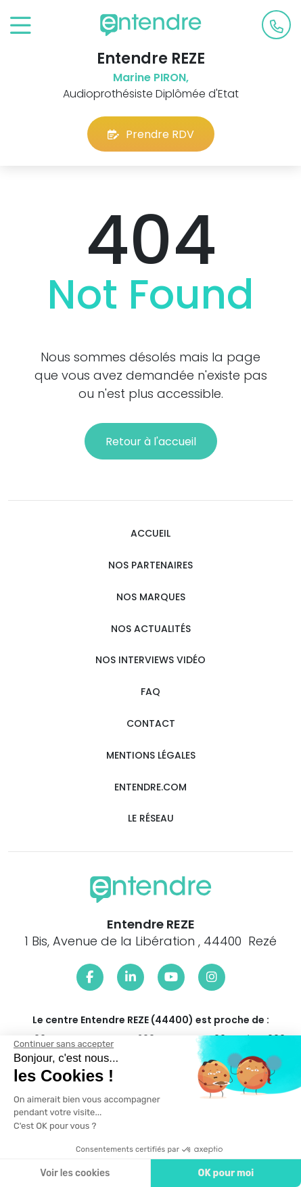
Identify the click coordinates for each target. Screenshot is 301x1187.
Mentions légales (150, 755)
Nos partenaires (150, 565)
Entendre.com (150, 787)
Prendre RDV (151, 134)
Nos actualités (151, 629)
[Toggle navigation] (20, 26)
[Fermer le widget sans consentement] (63, 1044)
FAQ (150, 692)
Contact (150, 724)
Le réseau (151, 818)
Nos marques (150, 597)
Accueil (150, 533)
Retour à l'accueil (151, 441)
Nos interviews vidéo (150, 660)
